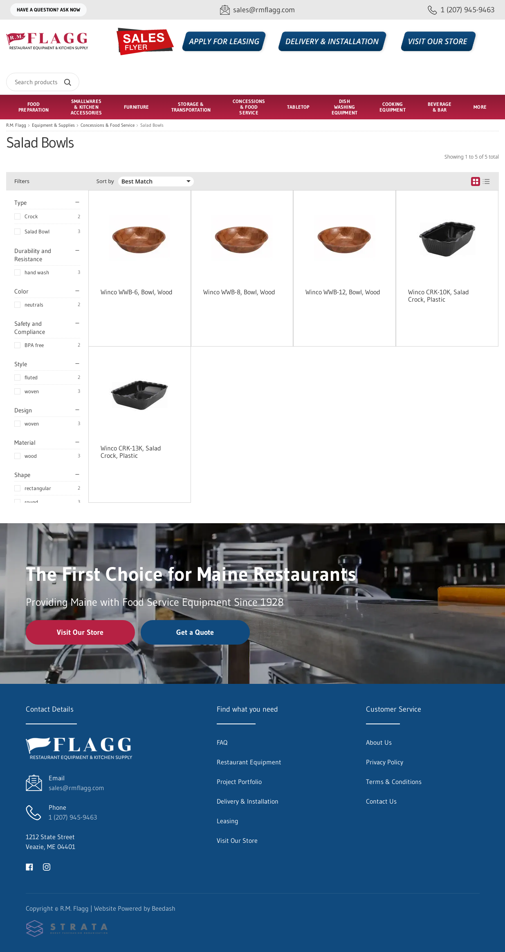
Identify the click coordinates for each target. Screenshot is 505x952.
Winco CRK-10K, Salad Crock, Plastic (438, 295)
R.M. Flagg (16, 125)
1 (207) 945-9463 (73, 817)
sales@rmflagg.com (76, 788)
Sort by (105, 181)
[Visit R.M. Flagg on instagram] (46, 866)
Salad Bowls (152, 125)
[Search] (42, 82)
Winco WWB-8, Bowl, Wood (239, 292)
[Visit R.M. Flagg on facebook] (29, 866)
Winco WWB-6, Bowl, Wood (137, 292)
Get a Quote (195, 632)
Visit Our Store (80, 632)
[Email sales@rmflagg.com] (257, 10)
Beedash (163, 908)
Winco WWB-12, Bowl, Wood (342, 292)
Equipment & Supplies (53, 125)
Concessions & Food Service (108, 125)
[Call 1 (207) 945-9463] (461, 10)
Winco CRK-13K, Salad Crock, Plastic (131, 451)
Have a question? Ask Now (48, 10)
